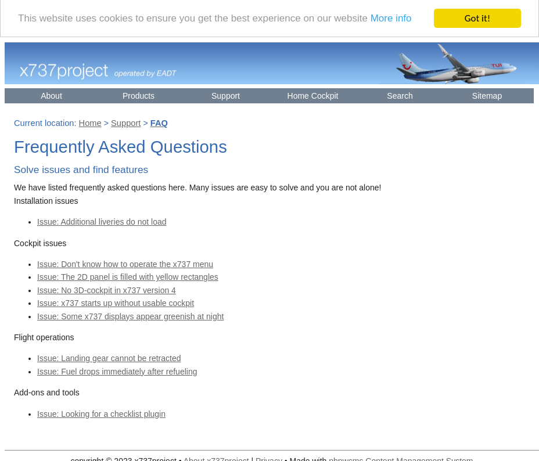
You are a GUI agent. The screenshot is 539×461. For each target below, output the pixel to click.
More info (391, 17)
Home (90, 122)
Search (399, 94)
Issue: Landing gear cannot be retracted (109, 357)
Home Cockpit (313, 94)
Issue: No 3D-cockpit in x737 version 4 (106, 289)
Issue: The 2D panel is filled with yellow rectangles (127, 276)
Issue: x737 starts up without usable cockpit (115, 302)
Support (225, 94)
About (51, 94)
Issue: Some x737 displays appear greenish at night (130, 315)
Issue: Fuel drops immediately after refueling (117, 370)
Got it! (477, 17)
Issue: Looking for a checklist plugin (101, 412)
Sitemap (487, 94)
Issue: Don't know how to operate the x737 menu (125, 263)
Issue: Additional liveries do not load (102, 221)
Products (138, 94)
